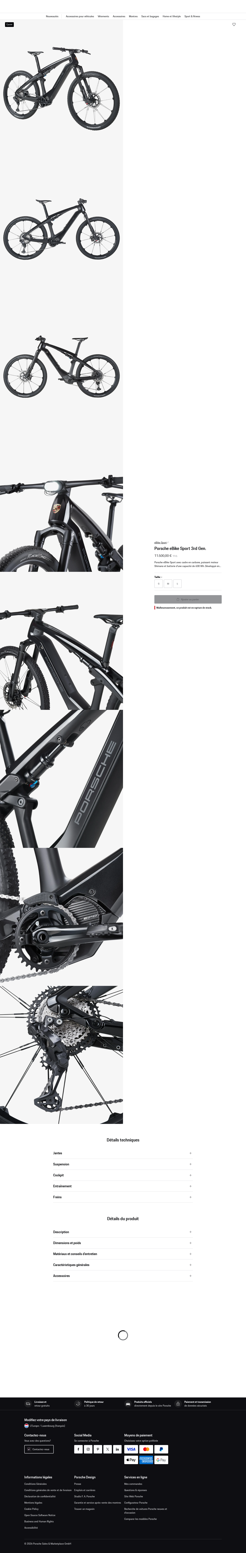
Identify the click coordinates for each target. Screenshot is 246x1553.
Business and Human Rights (39, 1521)
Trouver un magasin (84, 1509)
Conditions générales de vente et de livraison (48, 1490)
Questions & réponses (135, 1490)
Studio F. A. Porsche (84, 1496)
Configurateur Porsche (135, 1502)
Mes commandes (133, 1484)
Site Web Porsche (133, 1496)
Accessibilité (31, 1528)
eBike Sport (160, 542)
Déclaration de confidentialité (40, 1496)
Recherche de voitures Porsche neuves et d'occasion (145, 1511)
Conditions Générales (35, 1484)
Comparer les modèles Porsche (140, 1519)
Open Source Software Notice (39, 1515)
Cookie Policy (31, 1509)
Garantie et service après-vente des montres (97, 1502)
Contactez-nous (40, 1449)
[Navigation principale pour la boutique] (123, 16)
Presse (77, 1484)
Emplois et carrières (84, 1490)
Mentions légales (33, 1502)
